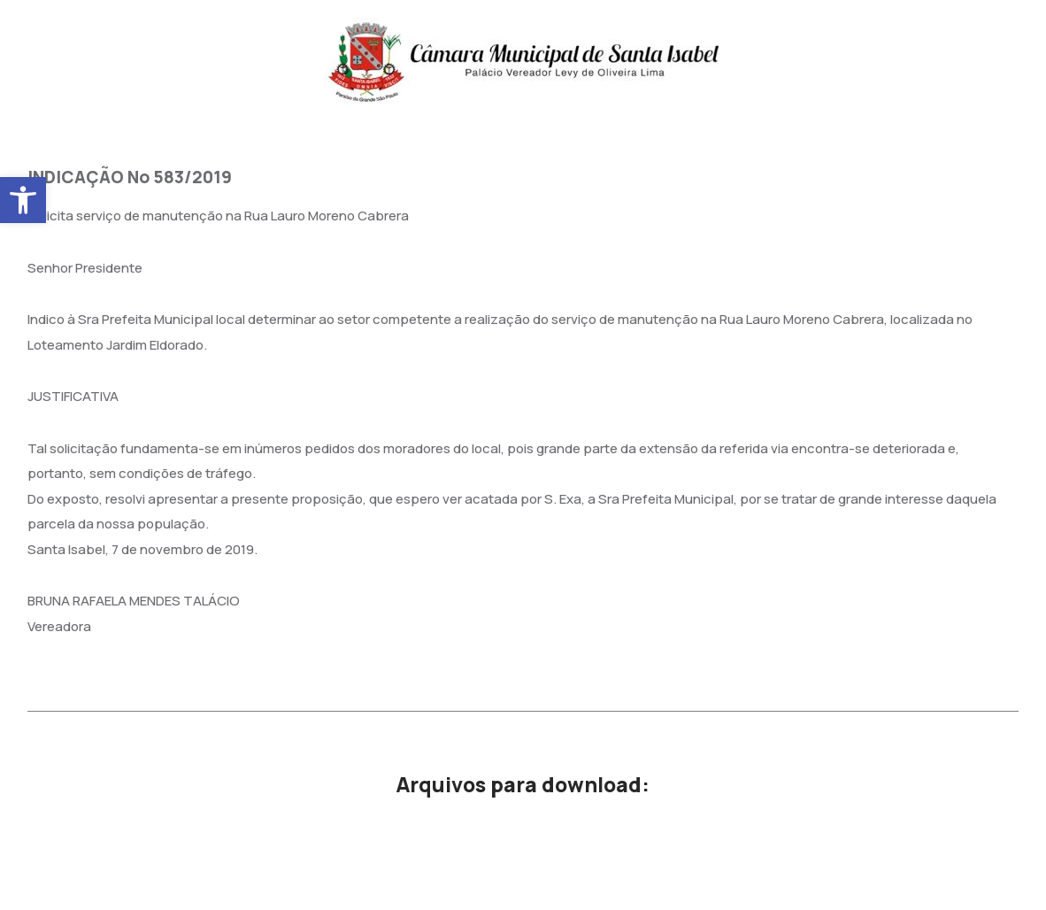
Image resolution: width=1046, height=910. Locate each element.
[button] (23, 200)
